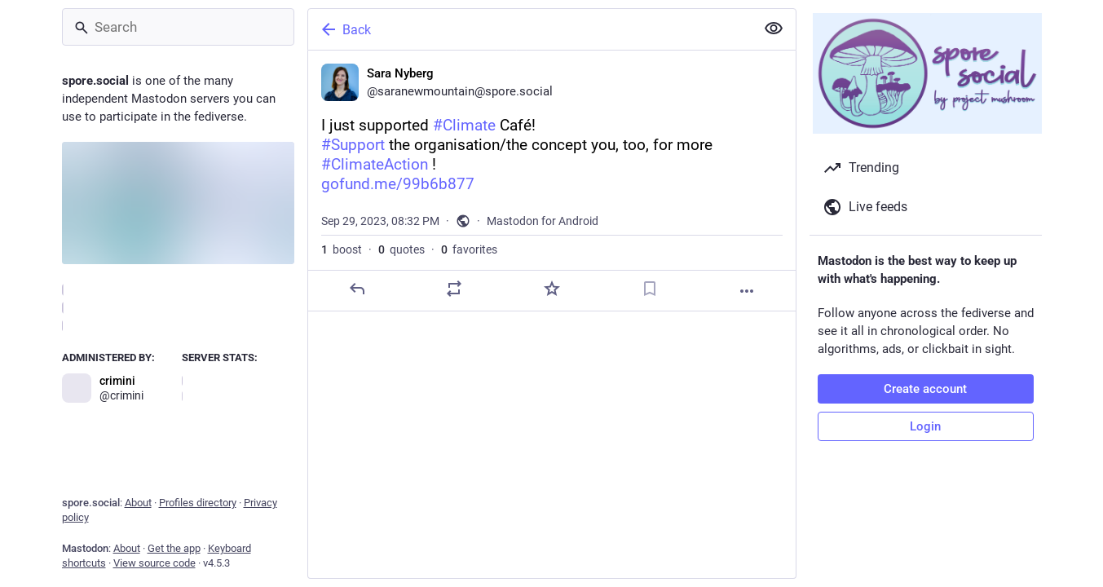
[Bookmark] (649, 288)
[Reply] (356, 288)
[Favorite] (551, 288)
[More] (747, 291)
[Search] (178, 27)
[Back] (530, 29)
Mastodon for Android (542, 220)
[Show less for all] (774, 28)
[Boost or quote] (454, 288)
